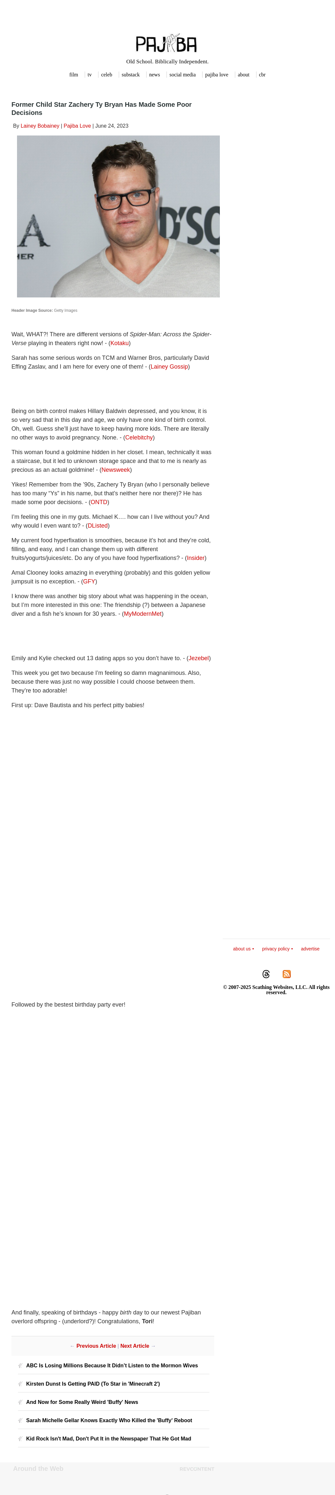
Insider (195, 558)
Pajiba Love (77, 126)
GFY (89, 581)
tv (90, 74)
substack (131, 74)
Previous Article (96, 1346)
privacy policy (276, 948)
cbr (262, 74)
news (154, 74)
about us (242, 948)
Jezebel (198, 658)
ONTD (99, 502)
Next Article (134, 1346)
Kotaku (119, 343)
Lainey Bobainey (40, 126)
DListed (98, 525)
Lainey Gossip (169, 366)
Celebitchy (139, 437)
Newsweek (115, 470)
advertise (310, 948)
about (244, 74)
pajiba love (216, 74)
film (73, 74)
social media (182, 74)
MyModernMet (143, 614)
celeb (106, 74)
